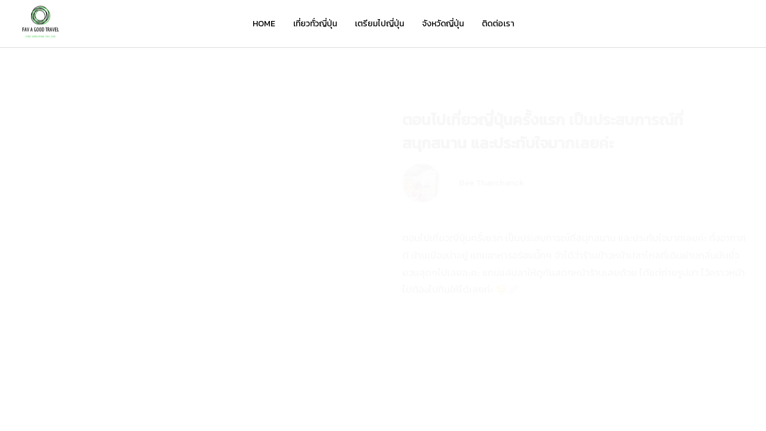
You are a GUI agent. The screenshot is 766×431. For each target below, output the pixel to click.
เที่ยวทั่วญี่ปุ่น (315, 23)
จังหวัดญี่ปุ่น (443, 23)
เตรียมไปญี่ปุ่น (379, 23)
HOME (264, 23)
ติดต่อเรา (498, 23)
